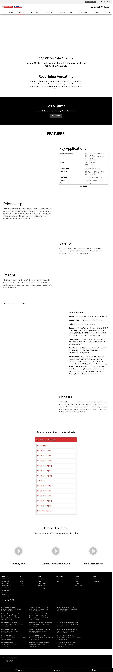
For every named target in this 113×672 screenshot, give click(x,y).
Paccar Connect (78, 585)
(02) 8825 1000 (8, 626)
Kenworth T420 (5, 583)
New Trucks (41, 579)
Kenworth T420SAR (6, 585)
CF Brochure (42, 446)
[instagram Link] (107, 2)
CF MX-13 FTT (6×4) (44, 491)
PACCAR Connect (49, 12)
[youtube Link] (102, 2)
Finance (97, 12)
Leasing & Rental (84, 12)
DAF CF (22, 581)
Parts (72, 12)
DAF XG (22, 585)
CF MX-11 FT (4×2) (44, 451)
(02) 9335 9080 (36, 610)
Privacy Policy (96, 579)
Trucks (10, 12)
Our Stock (21, 12)
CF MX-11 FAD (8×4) (44, 466)
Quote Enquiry (41, 588)
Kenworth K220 (5, 579)
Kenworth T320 (5, 581)
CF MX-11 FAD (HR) (44, 471)
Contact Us (77, 579)
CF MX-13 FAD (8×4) (44, 501)
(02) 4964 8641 (8, 632)
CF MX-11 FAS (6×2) (44, 476)
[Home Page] (12, 7)
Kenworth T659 (5, 592)
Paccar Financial (42, 583)
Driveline (23, 304)
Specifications (9, 304)
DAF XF (22, 583)
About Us (107, 12)
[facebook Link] (99, 2)
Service (62, 12)
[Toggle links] (7, 661)
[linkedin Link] (104, 2)
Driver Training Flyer (44, 511)
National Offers (42, 585)
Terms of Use (96, 581)
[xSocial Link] (109, 2)
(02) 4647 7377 (8, 646)
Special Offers (34, 12)
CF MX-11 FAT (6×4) (44, 461)
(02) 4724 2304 (8, 619)
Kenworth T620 (5, 588)
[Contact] (19, 670)
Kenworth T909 (5, 594)
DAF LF (21, 579)
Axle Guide (41, 481)
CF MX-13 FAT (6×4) (44, 496)
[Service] (56, 670)
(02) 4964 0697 (8, 639)
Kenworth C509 (5, 597)
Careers (77, 583)
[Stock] (94, 670)
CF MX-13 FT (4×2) (44, 486)
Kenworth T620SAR (6, 590)
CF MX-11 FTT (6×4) (44, 456)
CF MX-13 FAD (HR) (44, 506)
